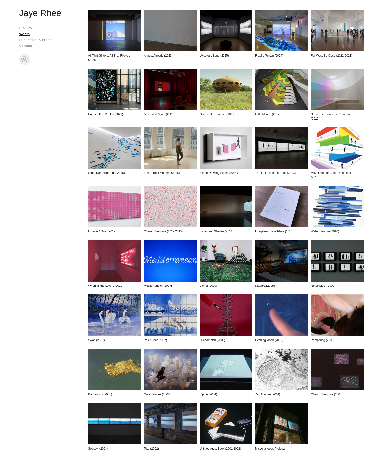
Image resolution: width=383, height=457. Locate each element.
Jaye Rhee (40, 13)
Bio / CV (25, 28)
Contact (25, 46)
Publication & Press (35, 40)
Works (24, 34)
